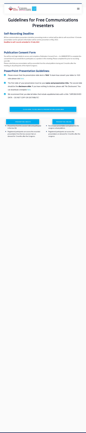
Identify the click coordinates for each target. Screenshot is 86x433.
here (22, 78)
